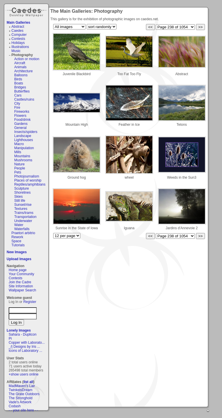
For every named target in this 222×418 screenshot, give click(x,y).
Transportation (25, 217)
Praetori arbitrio (23, 233)
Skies (18, 197)
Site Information (21, 286)
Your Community (21, 274)
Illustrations (20, 47)
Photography (22, 55)
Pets (17, 172)
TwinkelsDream (20, 390)
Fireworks (21, 112)
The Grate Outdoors (24, 394)
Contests (18, 39)
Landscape (22, 136)
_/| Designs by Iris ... (24, 347)
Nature (19, 164)
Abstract (18, 27)
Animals (20, 67)
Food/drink (22, 120)
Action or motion (26, 59)
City (17, 103)
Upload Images (19, 259)
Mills (17, 152)
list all (28, 382)
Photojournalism (26, 176)
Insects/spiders (25, 132)
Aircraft (19, 63)
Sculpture (21, 188)
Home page (18, 270)
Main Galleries (18, 23)
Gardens (20, 124)
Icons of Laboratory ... (25, 351)
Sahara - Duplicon (22, 334)
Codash (15, 406)
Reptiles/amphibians (29, 184)
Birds (18, 79)
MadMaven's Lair (22, 386)
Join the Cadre (20, 282)
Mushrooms (23, 160)
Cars (17, 95)
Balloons (20, 75)
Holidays (18, 43)
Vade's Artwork (20, 402)
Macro (19, 144)
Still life (19, 201)
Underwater (23, 221)
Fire (17, 108)
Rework (17, 237)
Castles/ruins (24, 99)
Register (29, 302)
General (20, 128)
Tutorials (18, 245)
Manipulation (24, 148)
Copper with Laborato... (27, 343)
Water (18, 225)
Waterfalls (21, 229)
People (19, 168)
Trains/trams (23, 213)
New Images (17, 252)
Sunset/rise (23, 205)
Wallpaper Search (22, 290)
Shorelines (22, 192)
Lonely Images (19, 330)
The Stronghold (20, 398)
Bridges (20, 87)
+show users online (23, 374)
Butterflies (21, 91)
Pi (10, 338)
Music (16, 51)
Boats (18, 83)
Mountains (22, 156)
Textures (20, 209)
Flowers (20, 116)
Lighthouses (23, 140)
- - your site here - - (23, 410)
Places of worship (27, 180)
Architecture (23, 71)
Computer (19, 35)
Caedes (27, 11)
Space (16, 241)
